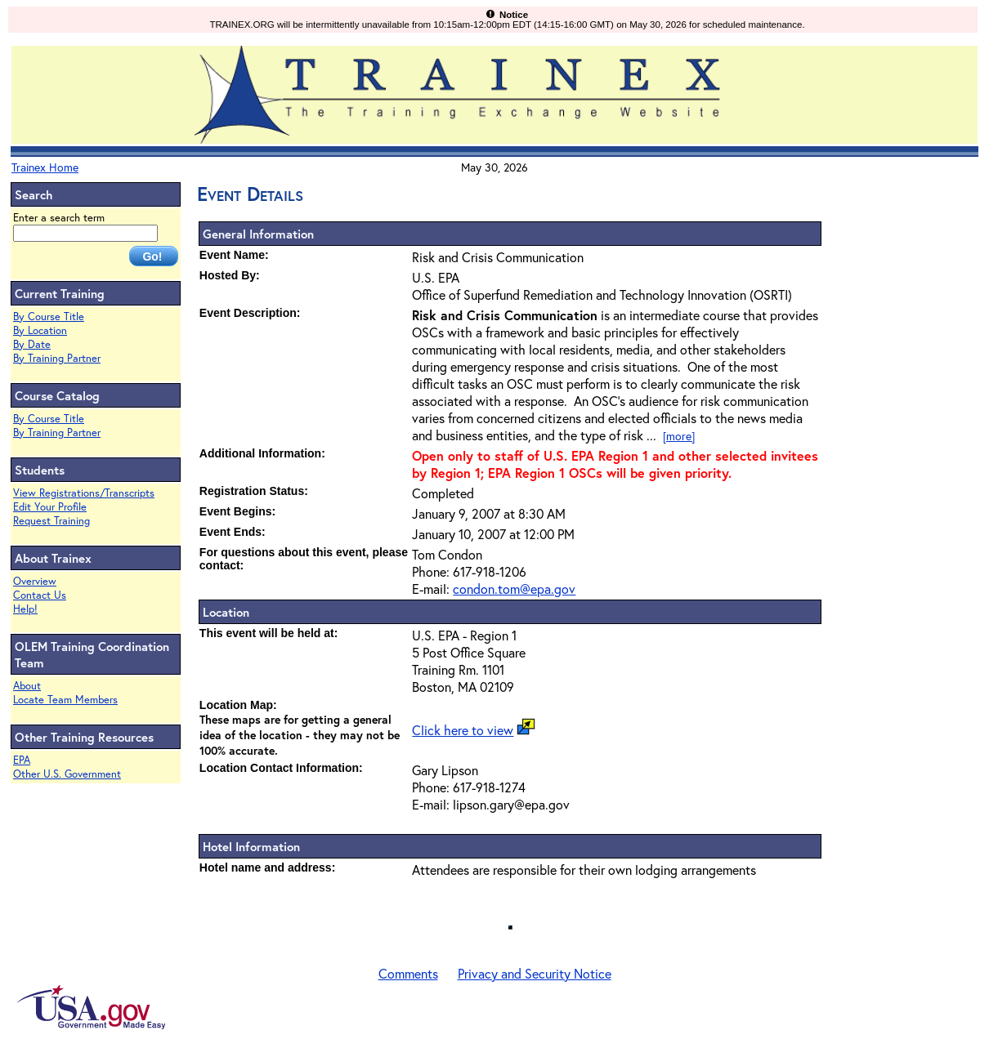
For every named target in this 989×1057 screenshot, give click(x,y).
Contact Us (39, 595)
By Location (40, 330)
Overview (34, 581)
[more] (679, 436)
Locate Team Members (65, 700)
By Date (32, 344)
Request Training (51, 521)
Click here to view (462, 729)
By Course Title (48, 316)
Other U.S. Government (67, 774)
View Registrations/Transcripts (83, 493)
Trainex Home (44, 167)
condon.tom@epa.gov (514, 588)
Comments (408, 973)
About (27, 686)
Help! (25, 609)
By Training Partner (57, 358)
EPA (21, 760)
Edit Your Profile (50, 507)
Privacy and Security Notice (534, 973)
